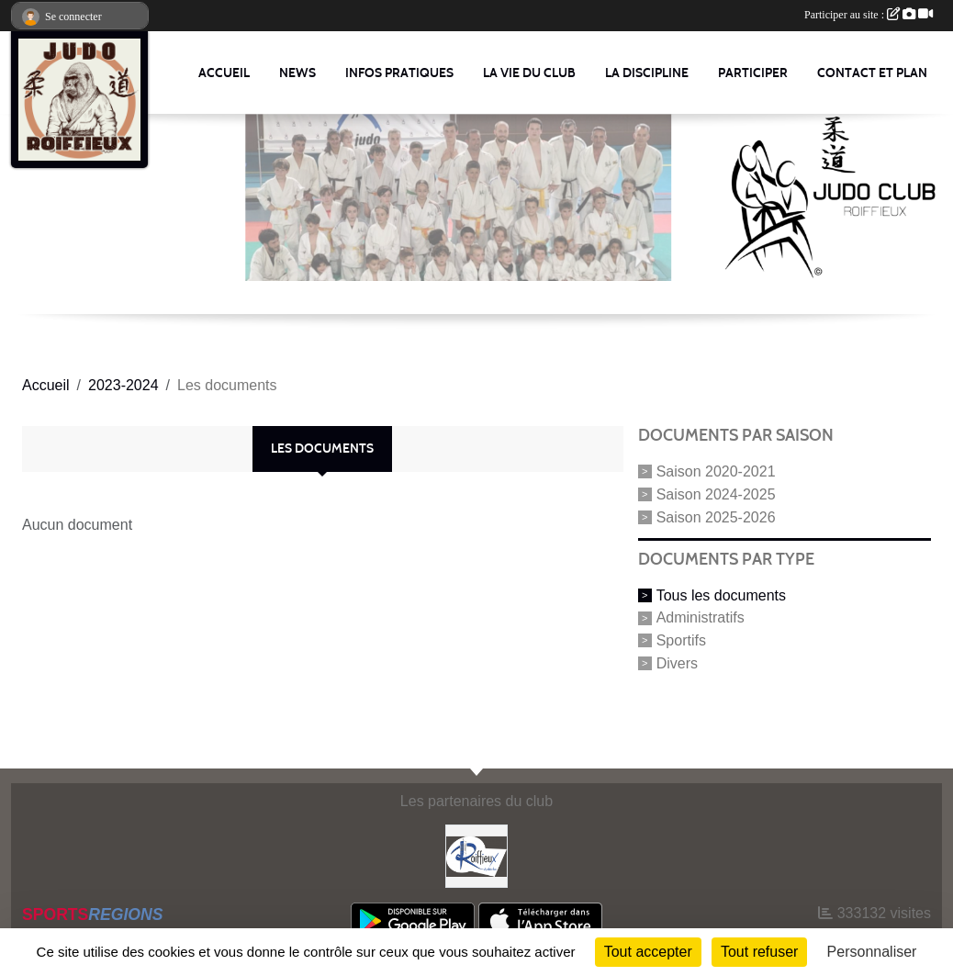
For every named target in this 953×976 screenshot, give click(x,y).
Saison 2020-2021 (716, 471)
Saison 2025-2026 (716, 517)
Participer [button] (753, 73)
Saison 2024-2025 (716, 494)
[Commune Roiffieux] (477, 855)
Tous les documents (721, 594)
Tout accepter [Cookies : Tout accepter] (648, 951)
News (297, 73)
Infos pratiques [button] (399, 73)
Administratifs (700, 617)
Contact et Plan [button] (872, 73)
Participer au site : (868, 14)
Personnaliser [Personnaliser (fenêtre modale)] (872, 951)
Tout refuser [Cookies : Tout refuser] (759, 951)
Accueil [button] (224, 73)
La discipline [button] (647, 73)
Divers (677, 663)
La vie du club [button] (529, 73)
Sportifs (681, 640)
